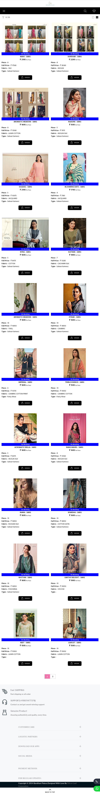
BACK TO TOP (50, 792)
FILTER (7, 17)
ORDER (27, 77)
